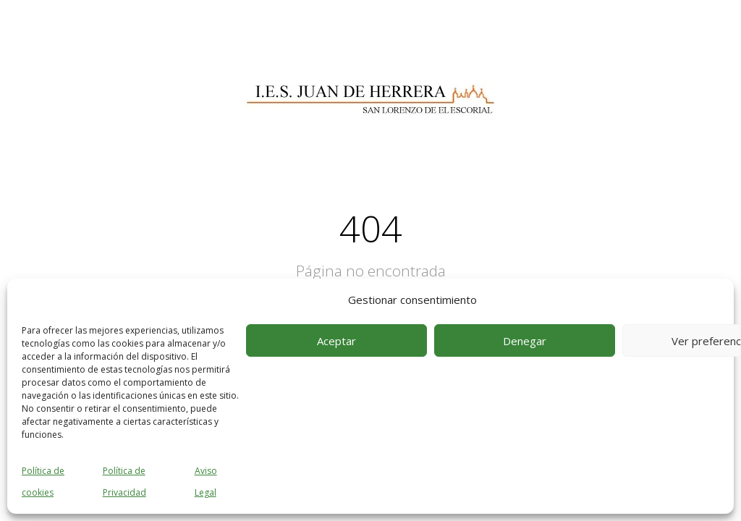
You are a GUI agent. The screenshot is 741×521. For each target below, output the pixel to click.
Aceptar (336, 341)
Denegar (524, 341)
